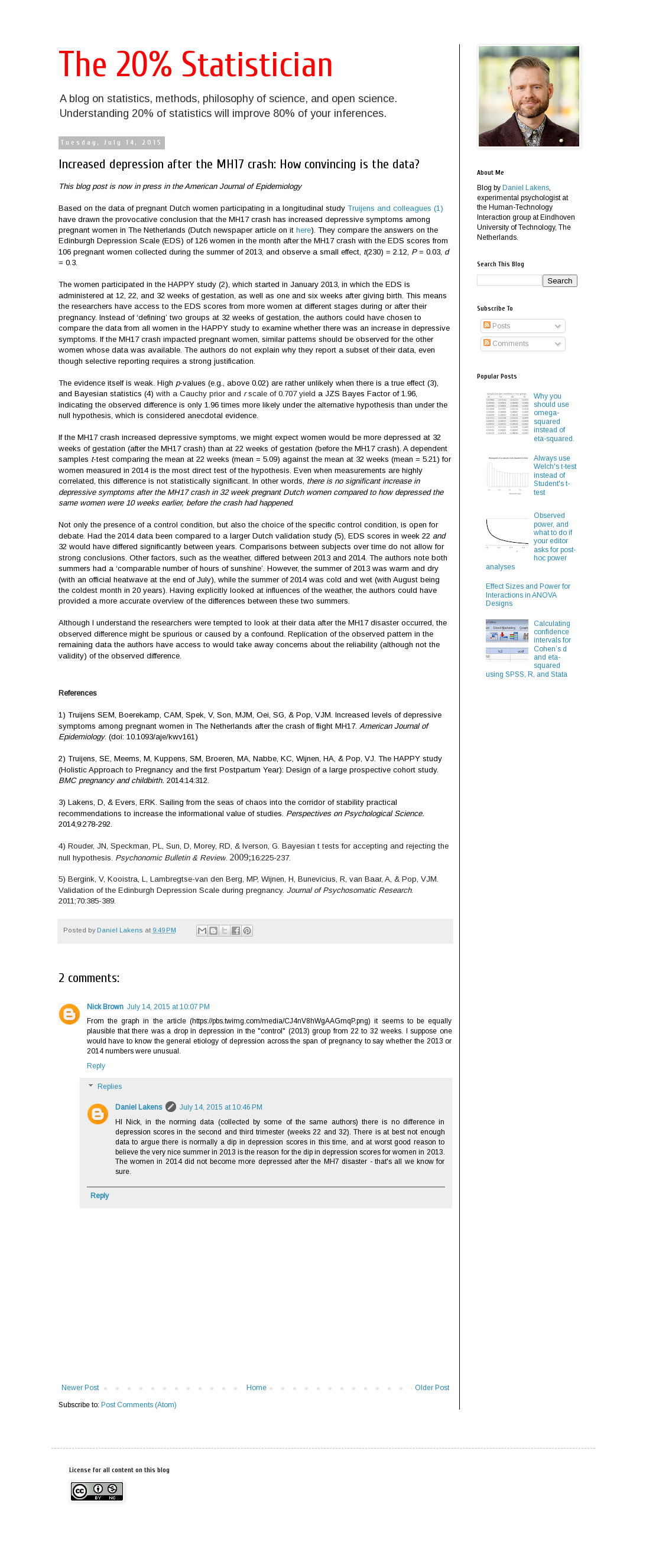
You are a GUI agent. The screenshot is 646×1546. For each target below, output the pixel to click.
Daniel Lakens (138, 1107)
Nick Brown (105, 1007)
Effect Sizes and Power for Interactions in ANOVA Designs (528, 595)
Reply (96, 1066)
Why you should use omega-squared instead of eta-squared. (554, 417)
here (303, 230)
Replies (110, 1087)
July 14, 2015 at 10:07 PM (168, 1007)
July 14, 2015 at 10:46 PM (221, 1107)
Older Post (432, 1388)
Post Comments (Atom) (139, 1405)
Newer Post (80, 1388)
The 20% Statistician (196, 65)
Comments (505, 344)
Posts (496, 326)
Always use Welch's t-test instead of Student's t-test (555, 475)
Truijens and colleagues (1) (395, 208)
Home (256, 1388)
